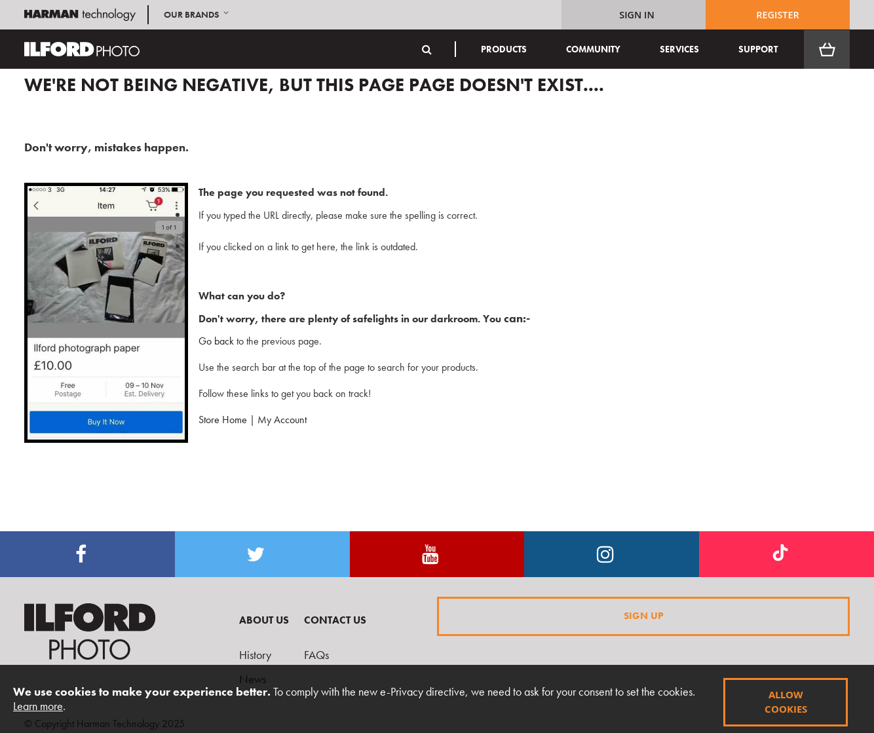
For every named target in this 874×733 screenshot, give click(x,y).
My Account (282, 419)
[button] (197, 14)
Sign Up (644, 615)
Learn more (38, 705)
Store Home (223, 419)
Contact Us (335, 620)
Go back (211, 341)
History (255, 654)
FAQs (316, 654)
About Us (264, 620)
